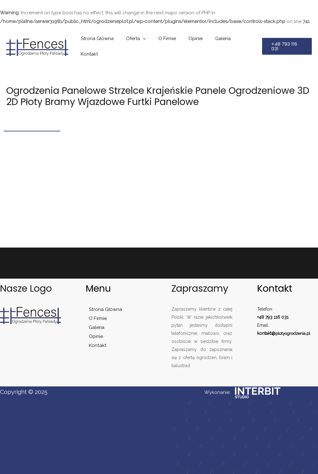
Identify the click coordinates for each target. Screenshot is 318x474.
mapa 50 (278, 452)
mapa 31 (277, 426)
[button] (285, 40)
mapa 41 (203, 443)
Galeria (214, 40)
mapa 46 (179, 452)
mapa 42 (228, 443)
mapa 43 (252, 443)
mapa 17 (235, 409)
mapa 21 (181, 417)
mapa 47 (204, 452)
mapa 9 (197, 400)
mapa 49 (254, 452)
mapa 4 (239, 391)
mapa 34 (179, 434)
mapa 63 (304, 469)
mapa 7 (306, 391)
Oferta (133, 40)
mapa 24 (254, 417)
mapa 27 (179, 426)
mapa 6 (283, 391)
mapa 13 (291, 400)
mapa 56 (277, 460)
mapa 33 (301, 426)
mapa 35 (203, 434)
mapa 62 (279, 469)
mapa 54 (228, 460)
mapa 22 (205, 417)
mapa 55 (252, 460)
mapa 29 (228, 426)
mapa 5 (261, 391)
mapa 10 (220, 400)
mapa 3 (218, 391)
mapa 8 (175, 400)
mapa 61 (254, 469)
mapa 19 (282, 409)
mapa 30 (253, 426)
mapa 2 (196, 391)
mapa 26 (303, 417)
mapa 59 (205, 469)
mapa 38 (277, 434)
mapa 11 (244, 400)
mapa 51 (302, 452)
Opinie (190, 40)
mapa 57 (301, 460)
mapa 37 (252, 434)
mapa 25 (278, 417)
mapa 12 (267, 400)
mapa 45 (301, 443)
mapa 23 (229, 417)
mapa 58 (180, 469)
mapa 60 (230, 469)
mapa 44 (277, 443)
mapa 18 (258, 409)
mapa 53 (203, 460)
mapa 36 (228, 434)
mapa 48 (228, 452)
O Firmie (164, 40)
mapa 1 (175, 391)
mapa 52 (179, 460)
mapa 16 (211, 409)
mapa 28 (204, 426)
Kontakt (239, 40)
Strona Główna (100, 40)
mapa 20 (307, 409)
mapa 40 (179, 443)
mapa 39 (301, 434)
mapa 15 (187, 409)
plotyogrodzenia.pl (294, 321)
